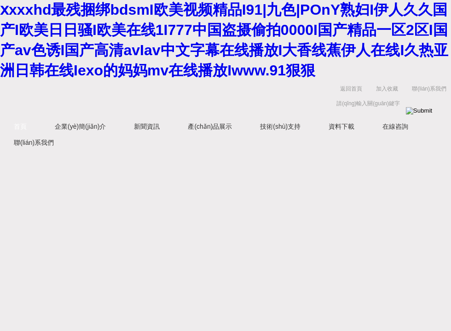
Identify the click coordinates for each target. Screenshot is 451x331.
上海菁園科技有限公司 (142, 98)
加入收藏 (387, 89)
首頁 (20, 126)
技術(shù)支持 (280, 126)
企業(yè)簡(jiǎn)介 (80, 126)
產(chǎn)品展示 (210, 126)
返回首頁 (351, 89)
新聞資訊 (147, 126)
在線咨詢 (395, 126)
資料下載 (341, 126)
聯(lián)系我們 (429, 89)
